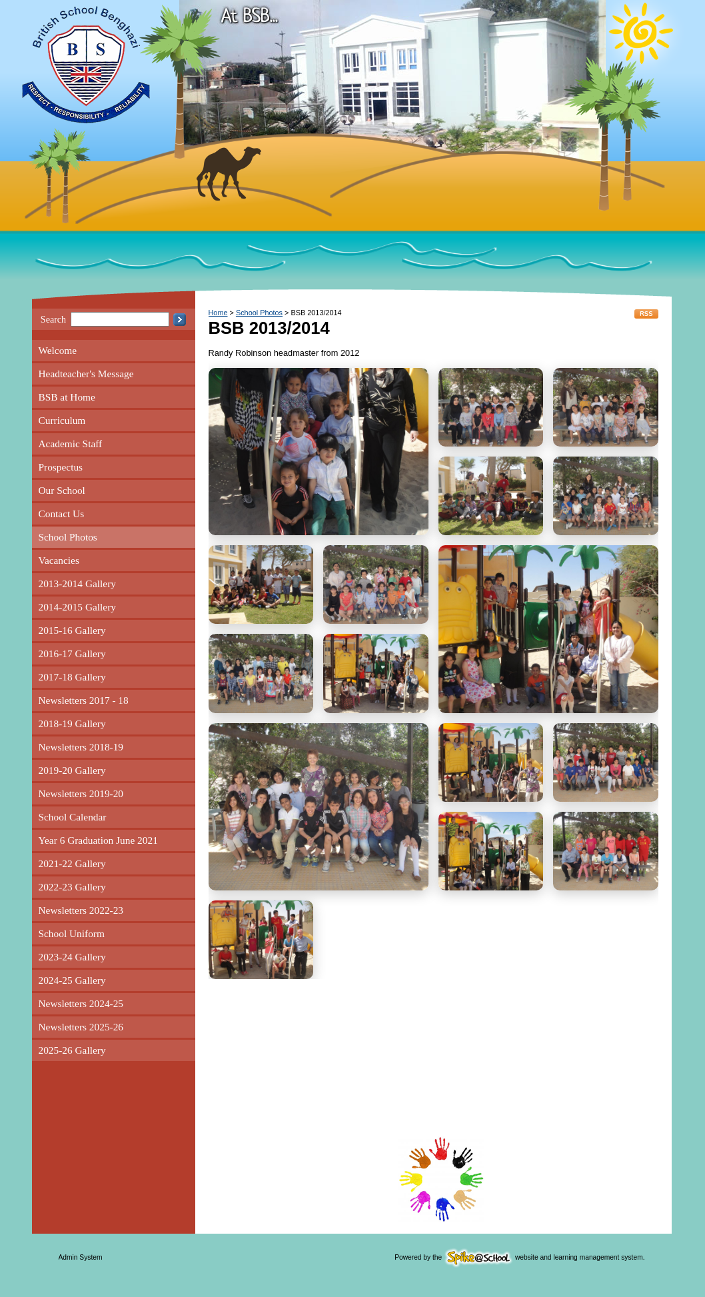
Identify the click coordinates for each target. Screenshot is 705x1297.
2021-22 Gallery (72, 863)
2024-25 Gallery (72, 980)
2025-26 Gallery (72, 1050)
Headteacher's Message (86, 373)
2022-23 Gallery (72, 886)
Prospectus (61, 467)
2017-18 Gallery (72, 676)
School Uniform (72, 933)
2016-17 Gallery (72, 653)
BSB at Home (67, 397)
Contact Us (62, 513)
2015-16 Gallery (72, 630)
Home (218, 313)
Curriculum (62, 420)
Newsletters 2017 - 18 (84, 700)
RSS (646, 314)
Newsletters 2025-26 (81, 1026)
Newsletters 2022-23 (81, 910)
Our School (62, 490)
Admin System (81, 1257)
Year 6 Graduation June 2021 (98, 840)
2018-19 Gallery (72, 723)
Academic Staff (71, 443)
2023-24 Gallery (72, 956)
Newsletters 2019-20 (81, 793)
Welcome (58, 350)
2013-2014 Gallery (77, 583)
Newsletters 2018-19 (81, 746)
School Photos (68, 537)
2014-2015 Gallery (77, 607)
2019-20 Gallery (72, 770)
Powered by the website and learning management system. (519, 1257)
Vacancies (59, 560)
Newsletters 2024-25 (81, 1003)
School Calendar (73, 816)
